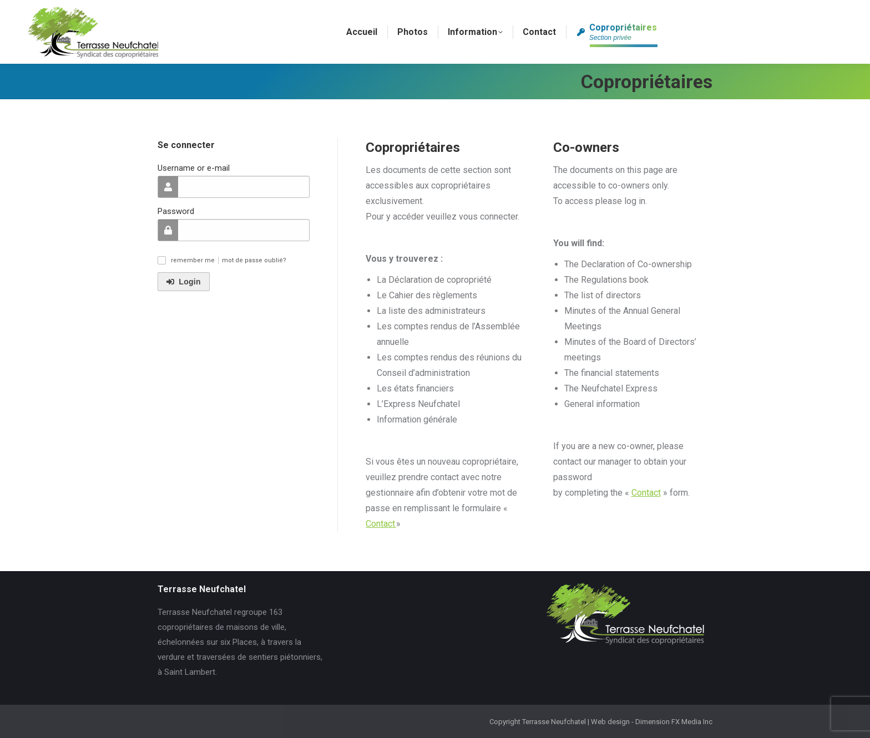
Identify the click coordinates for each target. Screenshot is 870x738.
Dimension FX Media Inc (673, 721)
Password (176, 211)
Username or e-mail (194, 168)
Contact (381, 523)
